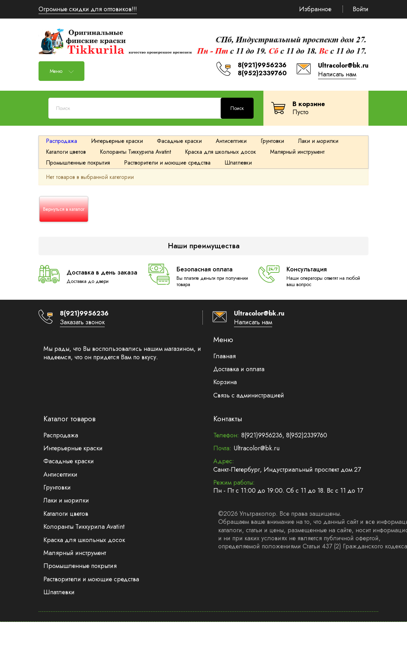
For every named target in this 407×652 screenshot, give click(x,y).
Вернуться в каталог (63, 209)
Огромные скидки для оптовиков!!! (88, 9)
